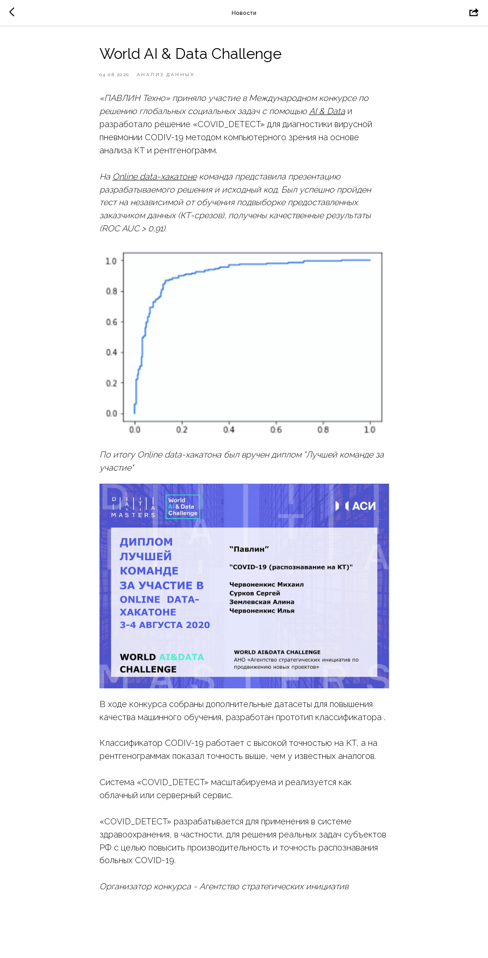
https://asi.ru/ (125, 899)
